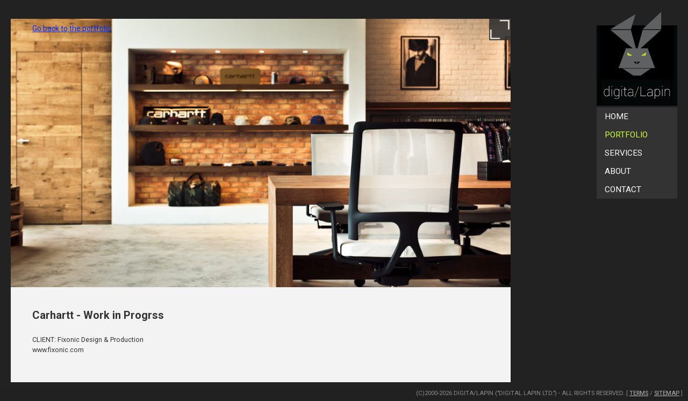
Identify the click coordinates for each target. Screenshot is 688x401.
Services (623, 153)
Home (616, 116)
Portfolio (626, 135)
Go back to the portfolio (71, 28)
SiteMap (666, 393)
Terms (638, 393)
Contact (623, 189)
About (618, 171)
